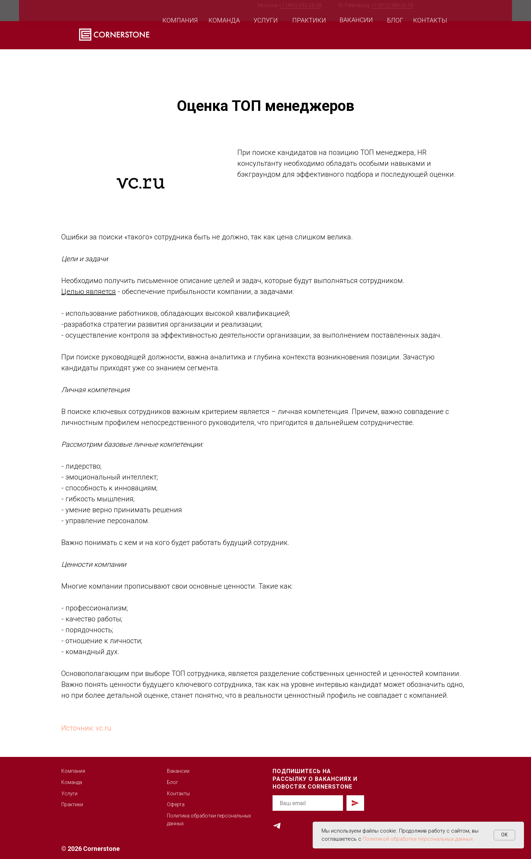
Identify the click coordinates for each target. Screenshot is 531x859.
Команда (71, 782)
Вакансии (178, 771)
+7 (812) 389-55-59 (392, 5)
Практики (72, 804)
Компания (73, 771)
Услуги (69, 793)
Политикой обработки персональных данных (418, 839)
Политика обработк (190, 816)
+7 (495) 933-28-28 (300, 5)
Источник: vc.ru (86, 728)
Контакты (178, 793)
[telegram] (277, 825)
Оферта (176, 804)
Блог (172, 782)
